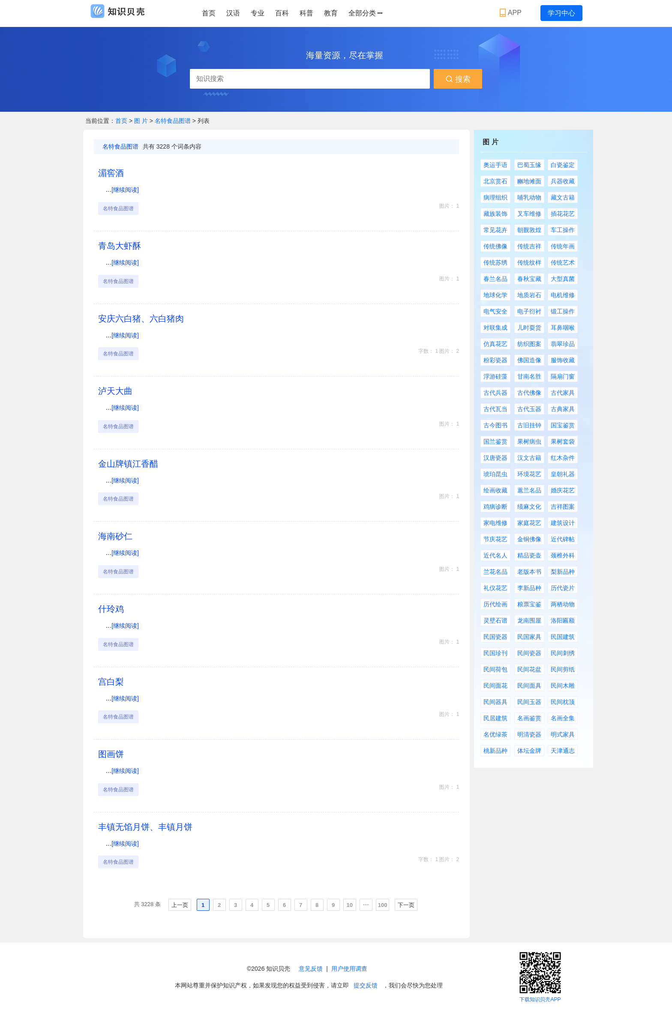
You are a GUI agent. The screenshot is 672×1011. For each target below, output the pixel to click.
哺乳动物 (529, 197)
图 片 (142, 120)
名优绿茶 (495, 734)
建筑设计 (563, 522)
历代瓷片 (563, 588)
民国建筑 (563, 636)
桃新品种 (495, 750)
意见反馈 (311, 968)
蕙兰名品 (529, 490)
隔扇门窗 (563, 376)
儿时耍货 (529, 327)
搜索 (458, 79)
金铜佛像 (529, 539)
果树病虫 (529, 441)
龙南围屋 (529, 620)
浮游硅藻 (495, 376)
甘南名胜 (529, 376)
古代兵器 (495, 392)
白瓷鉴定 (563, 164)
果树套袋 (563, 441)
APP (511, 13)
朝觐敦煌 (529, 230)
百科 (282, 13)
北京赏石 (495, 181)
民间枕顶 (563, 701)
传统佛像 (495, 246)
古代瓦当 (495, 409)
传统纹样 (529, 262)
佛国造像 (529, 360)
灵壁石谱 (495, 620)
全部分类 (365, 13)
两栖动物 (563, 604)
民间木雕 (563, 685)
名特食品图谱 (173, 120)
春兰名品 (495, 278)
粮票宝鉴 (529, 604)
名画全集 (563, 718)
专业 (257, 13)
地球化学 (495, 295)
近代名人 (495, 555)
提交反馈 (366, 985)
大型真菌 (563, 278)
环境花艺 (529, 474)
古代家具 (563, 392)
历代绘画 (495, 604)
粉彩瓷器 (495, 360)
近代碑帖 (563, 539)
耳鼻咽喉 (563, 327)
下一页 (406, 905)
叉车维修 (529, 213)
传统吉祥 (529, 246)
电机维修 (563, 295)
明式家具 (563, 734)
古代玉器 (529, 409)
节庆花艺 (495, 539)
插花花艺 (563, 213)
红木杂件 (563, 457)
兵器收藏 (563, 181)
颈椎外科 (563, 555)
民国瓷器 (495, 636)
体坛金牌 (529, 750)
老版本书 (529, 571)
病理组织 (495, 197)
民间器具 (495, 701)
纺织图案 (529, 343)
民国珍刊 (495, 653)
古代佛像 (529, 392)
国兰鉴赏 (495, 441)
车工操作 (563, 230)
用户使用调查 (349, 968)
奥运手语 (495, 164)
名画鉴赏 (529, 718)
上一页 (179, 905)
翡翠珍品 (563, 343)
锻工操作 (563, 311)
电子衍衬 (529, 311)
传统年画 (563, 246)
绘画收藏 (495, 490)
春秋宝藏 (529, 278)
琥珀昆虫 (495, 474)
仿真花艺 (495, 343)
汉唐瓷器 (495, 457)
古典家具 (563, 409)
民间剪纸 (563, 669)
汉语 (233, 13)
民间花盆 (529, 669)
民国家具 (529, 636)
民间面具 (529, 685)
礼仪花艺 (495, 588)
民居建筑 (495, 718)
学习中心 (561, 13)
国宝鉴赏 (563, 425)
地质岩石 (529, 295)
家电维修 (495, 522)
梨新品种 (563, 571)
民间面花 (495, 685)
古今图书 (495, 425)
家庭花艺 (529, 522)
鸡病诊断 (495, 506)
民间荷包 (495, 669)
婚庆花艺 (563, 490)
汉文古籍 (529, 457)
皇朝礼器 (563, 474)
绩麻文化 (529, 506)
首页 (209, 13)
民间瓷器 (529, 653)
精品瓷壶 (529, 555)
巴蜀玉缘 (529, 164)
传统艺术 (563, 262)
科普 (306, 13)
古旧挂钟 (529, 425)
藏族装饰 (495, 213)
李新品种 (529, 588)
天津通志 (563, 750)
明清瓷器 (529, 734)
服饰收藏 (563, 360)
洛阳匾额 (563, 620)
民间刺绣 (563, 653)
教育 (331, 13)
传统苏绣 (495, 262)
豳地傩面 (529, 181)
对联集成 (495, 327)
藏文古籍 (563, 197)
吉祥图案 (563, 506)
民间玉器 (529, 701)
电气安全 (495, 311)
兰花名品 (495, 571)
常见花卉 (495, 230)
